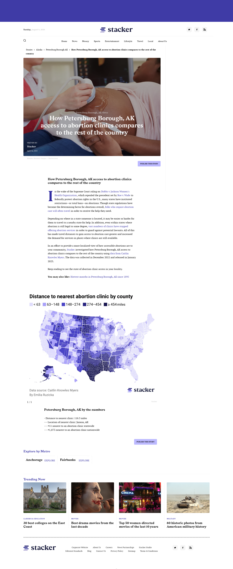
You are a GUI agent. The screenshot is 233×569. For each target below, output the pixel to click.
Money (85, 41)
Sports (97, 41)
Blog (89, 551)
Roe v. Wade (123, 195)
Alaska (39, 49)
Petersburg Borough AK (57, 49)
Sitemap (131, 551)
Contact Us (101, 551)
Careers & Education (34, 519)
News (74, 41)
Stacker (31, 146)
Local (150, 41)
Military (171, 519)
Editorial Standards (74, 551)
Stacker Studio (145, 547)
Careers (109, 547)
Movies (74, 519)
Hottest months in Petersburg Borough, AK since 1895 (100, 276)
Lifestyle (128, 41)
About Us (162, 41)
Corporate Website (80, 547)
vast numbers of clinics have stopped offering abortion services (88, 228)
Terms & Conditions (149, 551)
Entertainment (112, 41)
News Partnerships (125, 547)
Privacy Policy (117, 551)
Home (64, 41)
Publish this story (149, 164)
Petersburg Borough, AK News (92, 112)
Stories (29, 49)
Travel (140, 41)
